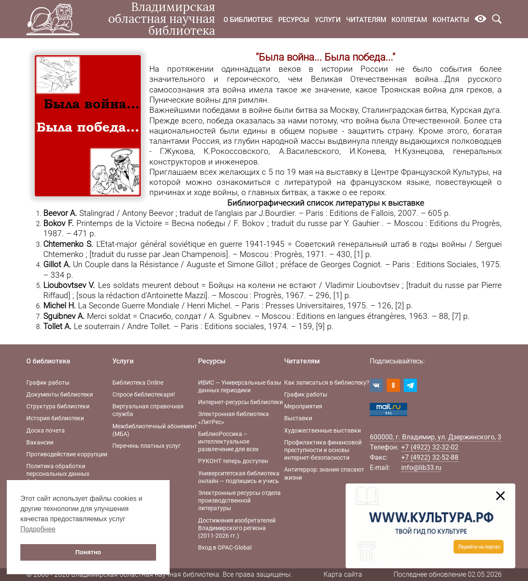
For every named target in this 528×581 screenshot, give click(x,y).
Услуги (328, 20)
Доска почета (45, 430)
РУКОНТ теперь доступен (233, 461)
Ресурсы (293, 20)
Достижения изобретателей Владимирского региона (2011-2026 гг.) (237, 528)
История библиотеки (55, 418)
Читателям (366, 20)
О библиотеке (248, 20)
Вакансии (39, 442)
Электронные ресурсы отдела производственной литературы (239, 500)
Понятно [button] (88, 552)
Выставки (298, 418)
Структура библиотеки (57, 406)
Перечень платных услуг (146, 445)
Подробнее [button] (38, 529)
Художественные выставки (322, 430)
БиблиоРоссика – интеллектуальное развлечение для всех (228, 441)
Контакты (451, 20)
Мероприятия (303, 406)
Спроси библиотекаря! (143, 394)
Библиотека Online (137, 382)
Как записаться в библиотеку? (326, 382)
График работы (48, 382)
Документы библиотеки (59, 394)
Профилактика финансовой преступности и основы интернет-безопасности (323, 450)
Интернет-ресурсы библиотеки (240, 402)
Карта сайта (343, 574)
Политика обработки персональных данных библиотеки (57, 474)
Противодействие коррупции (66, 454)
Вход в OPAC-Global (224, 547)
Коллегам (409, 20)
